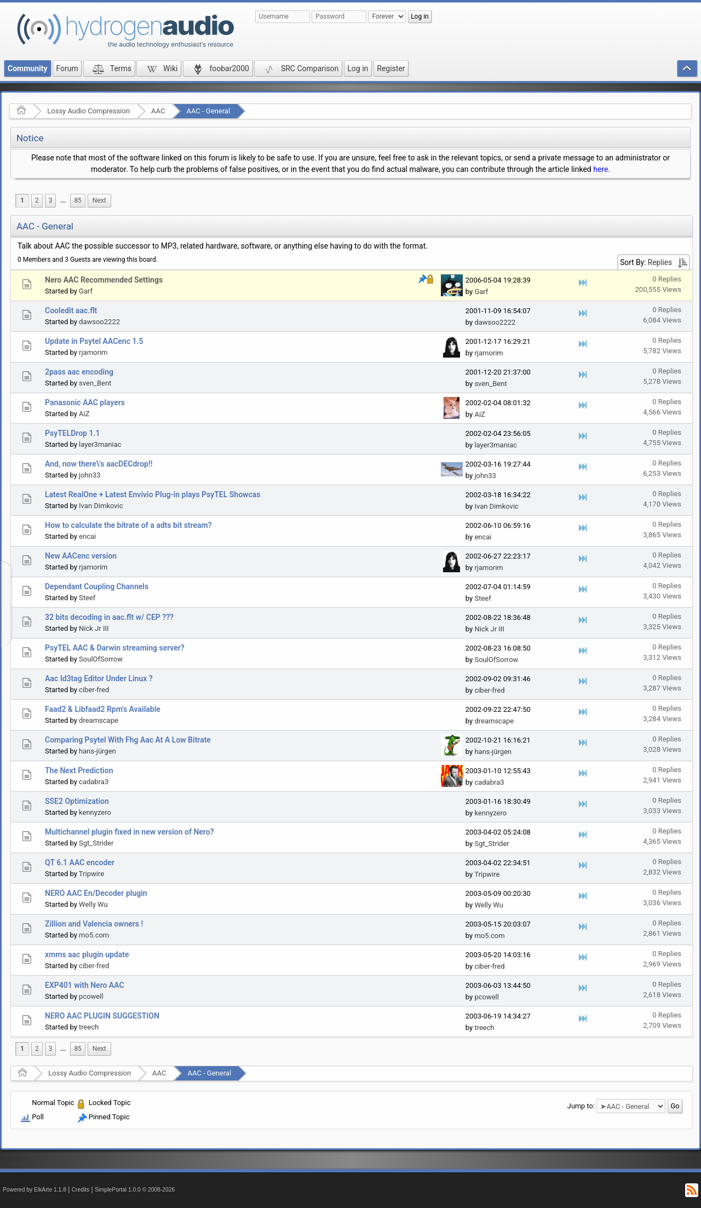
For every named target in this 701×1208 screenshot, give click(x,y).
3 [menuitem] (51, 200)
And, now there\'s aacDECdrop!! (98, 463)
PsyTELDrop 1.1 (72, 433)
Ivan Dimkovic (101, 506)
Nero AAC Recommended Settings (104, 279)
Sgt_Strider (96, 843)
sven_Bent (95, 383)
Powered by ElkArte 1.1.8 (34, 1190)
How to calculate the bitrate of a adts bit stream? (128, 525)
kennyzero (95, 812)
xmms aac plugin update (87, 954)
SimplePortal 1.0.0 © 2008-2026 (135, 1190)
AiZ (84, 414)
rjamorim (93, 352)
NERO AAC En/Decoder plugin (96, 893)
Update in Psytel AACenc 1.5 (94, 341)
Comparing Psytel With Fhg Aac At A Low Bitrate (128, 739)
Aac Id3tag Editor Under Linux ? (99, 678)
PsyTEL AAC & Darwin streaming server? (115, 647)
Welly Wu (93, 904)
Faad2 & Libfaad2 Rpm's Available (102, 709)
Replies (660, 262)
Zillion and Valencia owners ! (94, 923)
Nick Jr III (93, 628)
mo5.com (94, 935)
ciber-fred (94, 690)
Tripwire (91, 874)
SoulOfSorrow (101, 659)
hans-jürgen (97, 751)
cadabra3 (93, 782)
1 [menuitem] (22, 200)
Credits (81, 1190)
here (600, 169)
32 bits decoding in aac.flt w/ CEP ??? (109, 617)
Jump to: (581, 1106)
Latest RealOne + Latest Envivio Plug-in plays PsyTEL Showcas (152, 494)
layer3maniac (100, 444)
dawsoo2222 (99, 322)
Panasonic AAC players (85, 402)
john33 (89, 475)
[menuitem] (63, 201)
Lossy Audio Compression (88, 111)
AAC (158, 111)
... (63, 200)
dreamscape (98, 720)
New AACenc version (81, 555)
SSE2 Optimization (77, 801)
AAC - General (208, 111)
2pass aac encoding (79, 371)
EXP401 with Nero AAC (84, 985)
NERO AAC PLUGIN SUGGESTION (102, 1015)
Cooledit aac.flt (71, 310)
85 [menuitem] (77, 200)
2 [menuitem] (37, 200)
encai (87, 536)
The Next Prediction (79, 770)
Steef (87, 598)
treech (89, 1027)
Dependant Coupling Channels (96, 586)
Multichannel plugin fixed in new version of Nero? (129, 831)
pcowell (91, 996)
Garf (86, 291)
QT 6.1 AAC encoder (79, 862)
